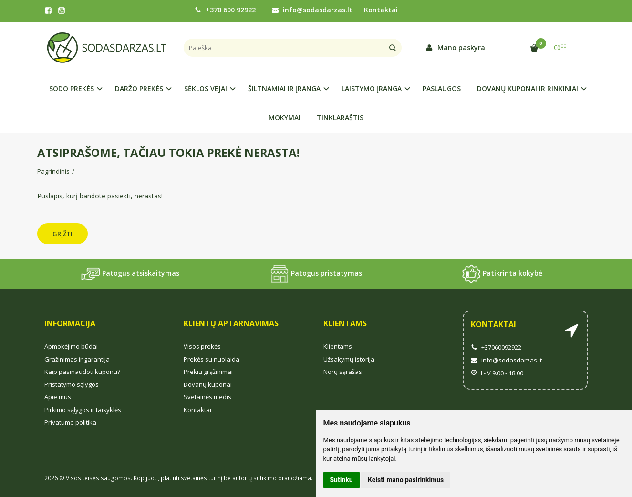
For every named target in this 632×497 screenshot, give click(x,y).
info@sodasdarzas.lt (312, 9)
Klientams (345, 323)
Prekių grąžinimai (208, 371)
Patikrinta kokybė (502, 273)
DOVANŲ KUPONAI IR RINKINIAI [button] (527, 88)
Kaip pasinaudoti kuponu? (82, 371)
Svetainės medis (207, 397)
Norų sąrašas (342, 371)
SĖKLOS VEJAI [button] (205, 88)
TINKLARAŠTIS (340, 117)
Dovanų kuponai (208, 384)
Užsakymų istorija (348, 359)
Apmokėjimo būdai (71, 346)
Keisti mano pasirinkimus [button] (406, 480)
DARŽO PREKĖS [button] (139, 88)
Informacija (69, 323)
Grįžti (62, 233)
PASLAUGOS (442, 88)
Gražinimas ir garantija (77, 359)
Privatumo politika (70, 422)
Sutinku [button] (341, 480)
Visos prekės (202, 346)
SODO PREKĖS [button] (71, 88)
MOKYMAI (284, 117)
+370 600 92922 (225, 9)
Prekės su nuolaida (211, 359)
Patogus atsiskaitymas (130, 273)
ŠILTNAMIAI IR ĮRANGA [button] (284, 88)
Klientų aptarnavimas (231, 323)
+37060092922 (496, 347)
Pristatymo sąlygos (71, 384)
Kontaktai (381, 9)
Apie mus (57, 397)
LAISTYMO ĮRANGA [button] (372, 88)
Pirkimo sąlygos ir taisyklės (82, 409)
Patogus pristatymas (316, 273)
